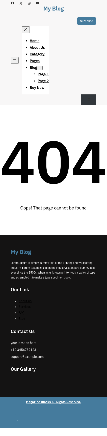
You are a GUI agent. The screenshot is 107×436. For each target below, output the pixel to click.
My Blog (53, 8)
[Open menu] (15, 60)
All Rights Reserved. (53, 402)
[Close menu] (26, 29)
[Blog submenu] (40, 68)
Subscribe (86, 21)
